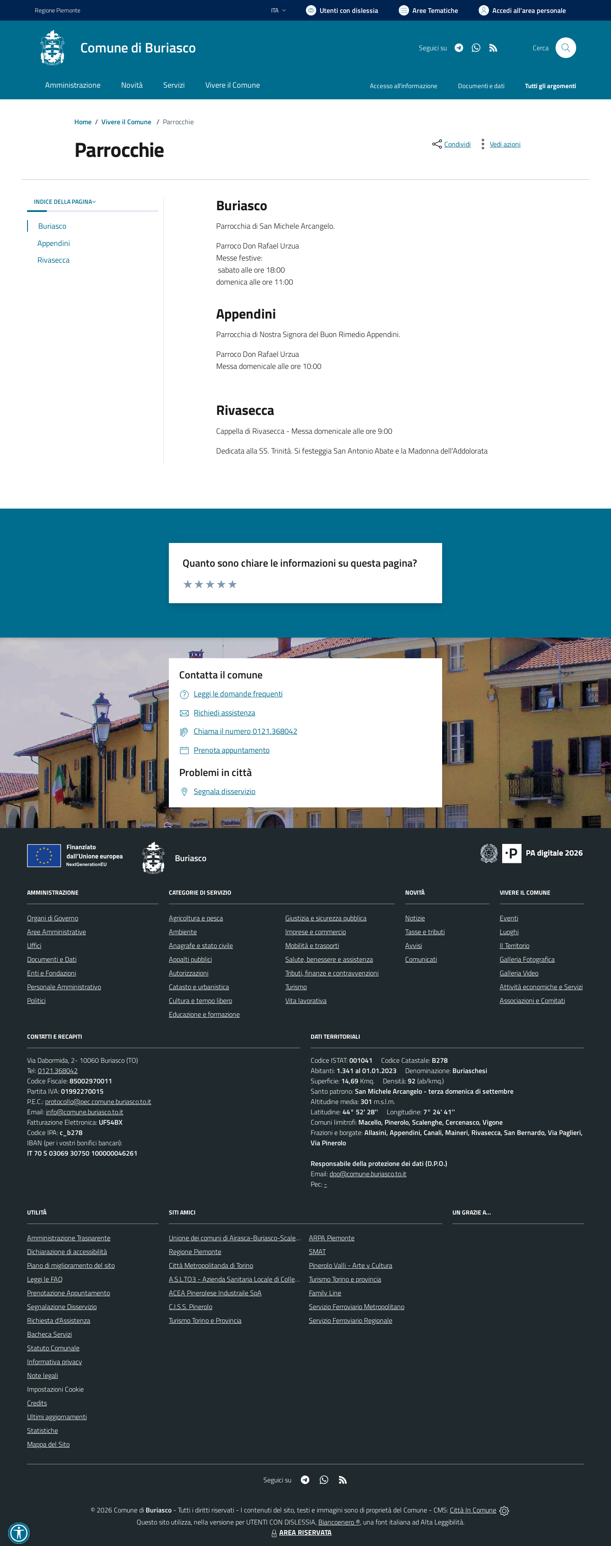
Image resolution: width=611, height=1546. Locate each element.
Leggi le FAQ (45, 1279)
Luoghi (509, 931)
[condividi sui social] (451, 144)
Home (83, 122)
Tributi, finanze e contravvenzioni (332, 973)
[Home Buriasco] (115, 47)
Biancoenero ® (339, 1522)
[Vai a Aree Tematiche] (428, 10)
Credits (37, 1403)
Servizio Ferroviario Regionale (350, 1320)
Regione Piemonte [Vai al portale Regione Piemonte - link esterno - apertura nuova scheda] (57, 10)
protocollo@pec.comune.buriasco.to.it (98, 1101)
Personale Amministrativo (64, 987)
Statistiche (42, 1430)
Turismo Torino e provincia (345, 1279)
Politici (36, 1000)
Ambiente (183, 931)
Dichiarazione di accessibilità (67, 1251)
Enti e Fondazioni (51, 973)
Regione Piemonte (195, 1251)
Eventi (509, 918)
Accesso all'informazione (403, 86)
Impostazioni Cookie (55, 1389)
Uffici (34, 945)
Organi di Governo (52, 918)
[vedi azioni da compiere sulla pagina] (498, 144)
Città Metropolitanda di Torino (211, 1265)
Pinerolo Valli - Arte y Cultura (350, 1265)
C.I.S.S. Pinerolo (190, 1306)
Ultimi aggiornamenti (57, 1416)
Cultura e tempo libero (200, 1000)
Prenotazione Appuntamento (68, 1293)
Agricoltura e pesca (196, 918)
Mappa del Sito (48, 1444)
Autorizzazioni (188, 973)
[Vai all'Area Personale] (522, 10)
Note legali (42, 1375)
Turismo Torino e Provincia (205, 1320)
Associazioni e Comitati (532, 1000)
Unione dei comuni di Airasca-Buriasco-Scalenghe (239, 1238)
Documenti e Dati (51, 959)
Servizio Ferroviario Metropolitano (356, 1306)
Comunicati (421, 959)
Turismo (296, 987)
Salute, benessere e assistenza (329, 959)
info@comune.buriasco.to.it (84, 1112)
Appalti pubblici (190, 959)
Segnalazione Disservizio (62, 1306)
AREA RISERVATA (300, 1532)
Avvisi (413, 945)
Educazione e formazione (204, 1014)
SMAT (317, 1251)
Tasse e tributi (425, 931)
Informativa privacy (54, 1361)
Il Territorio (514, 945)
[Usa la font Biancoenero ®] (342, 10)
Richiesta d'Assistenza (58, 1320)
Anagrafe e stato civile (201, 945)
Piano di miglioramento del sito (71, 1265)
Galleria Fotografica (527, 959)
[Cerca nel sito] (566, 47)
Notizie (415, 918)
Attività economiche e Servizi (541, 987)
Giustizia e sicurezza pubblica (326, 918)
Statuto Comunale (53, 1348)
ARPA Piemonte (331, 1238)
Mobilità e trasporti (312, 945)
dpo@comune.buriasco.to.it (368, 1174)
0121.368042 (58, 1070)
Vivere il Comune (126, 122)
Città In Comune (473, 1510)
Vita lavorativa (306, 1000)
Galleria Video (519, 973)
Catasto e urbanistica (199, 987)
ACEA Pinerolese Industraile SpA (215, 1293)
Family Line (325, 1293)
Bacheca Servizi (49, 1334)
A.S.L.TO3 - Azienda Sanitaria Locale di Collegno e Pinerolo (252, 1279)
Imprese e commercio (315, 931)
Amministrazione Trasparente (68, 1238)
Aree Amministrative (56, 931)
